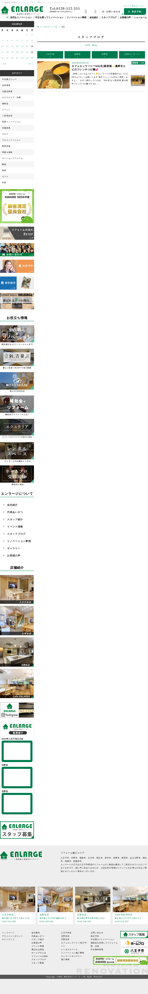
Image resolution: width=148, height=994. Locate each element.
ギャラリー (13, 548)
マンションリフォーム (12, 158)
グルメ (5, 134)
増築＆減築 (7, 152)
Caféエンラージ (132, 54)
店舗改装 (6, 128)
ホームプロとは (39, 953)
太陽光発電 (7, 91)
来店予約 (95, 936)
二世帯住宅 (7, 116)
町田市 (125, 858)
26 (12, 58)
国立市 (99, 858)
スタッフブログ (109, 17)
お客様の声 (125, 17)
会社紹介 (93, 17)
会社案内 (36, 933)
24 (2, 58)
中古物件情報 (97, 949)
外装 (4, 182)
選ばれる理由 (38, 949)
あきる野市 (135, 858)
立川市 (91, 858)
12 (12, 46)
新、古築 (95, 946)
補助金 (5, 103)
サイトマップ (8, 939)
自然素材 (6, 85)
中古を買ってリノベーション (49, 17)
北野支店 (65, 936)
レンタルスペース (69, 949)
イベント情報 (15, 526)
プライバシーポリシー (12, 936)
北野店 (77, 54)
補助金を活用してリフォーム (104, 943)
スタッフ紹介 (15, 519)
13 (17, 46)
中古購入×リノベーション (103, 939)
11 (7, 46)
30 (32, 58)
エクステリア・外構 (11, 97)
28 (22, 58)
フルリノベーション (11, 140)
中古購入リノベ (9, 79)
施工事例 (65, 959)
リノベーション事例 (76, 17)
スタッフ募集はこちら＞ (134, 6)
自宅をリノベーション (21, 17)
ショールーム (140, 17)
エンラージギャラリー (71, 956)
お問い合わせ (97, 933)
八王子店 (50, 54)
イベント (6, 109)
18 (7, 52)
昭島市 (83, 858)
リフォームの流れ (40, 956)
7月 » (30, 64)
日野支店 (65, 939)
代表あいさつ (15, 512)
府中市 (108, 858)
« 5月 (4, 64)
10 (2, 46)
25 (7, 58)
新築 (4, 170)
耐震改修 (6, 146)
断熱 (4, 164)
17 (2, 52)
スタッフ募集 (38, 963)
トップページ (8, 933)
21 (22, 52)
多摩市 (116, 858)
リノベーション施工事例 (72, 953)
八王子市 (65, 858)
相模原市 (77, 861)
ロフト (5, 176)
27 (17, 58)
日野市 (74, 858)
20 (17, 52)
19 (12, 52)
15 (27, 46)
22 (27, 52)
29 (27, 58)
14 (22, 46)
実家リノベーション (11, 122)
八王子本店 (66, 933)
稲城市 (68, 861)
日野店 (105, 54)
